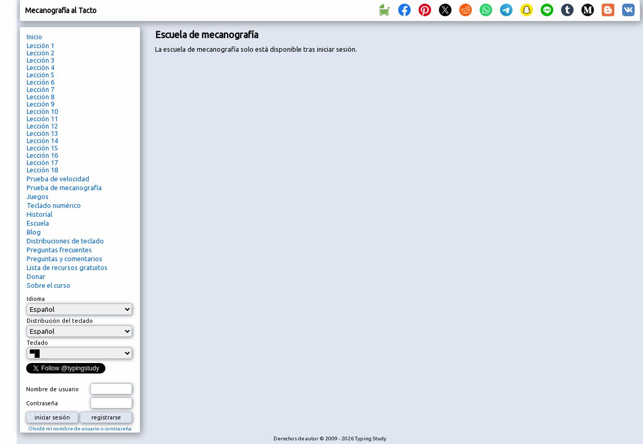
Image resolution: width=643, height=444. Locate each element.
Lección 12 (42, 126)
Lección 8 (40, 96)
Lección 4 (40, 67)
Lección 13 (42, 133)
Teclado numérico (54, 205)
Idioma (36, 299)
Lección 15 (42, 147)
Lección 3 (40, 60)
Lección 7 (40, 89)
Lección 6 (40, 82)
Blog (34, 232)
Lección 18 (42, 169)
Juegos (38, 196)
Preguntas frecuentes (59, 249)
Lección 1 (40, 45)
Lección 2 (40, 52)
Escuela (38, 223)
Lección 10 (42, 111)
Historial (39, 214)
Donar (36, 276)
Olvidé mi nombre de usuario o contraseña (80, 428)
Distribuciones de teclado (65, 240)
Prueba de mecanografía (64, 187)
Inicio (34, 36)
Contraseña (42, 403)
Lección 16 (42, 155)
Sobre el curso (48, 285)
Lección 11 (42, 118)
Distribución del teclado (60, 321)
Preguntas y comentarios (64, 258)
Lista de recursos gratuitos (67, 267)
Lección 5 (40, 74)
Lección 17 (42, 162)
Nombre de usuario (52, 389)
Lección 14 (42, 140)
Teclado (37, 343)
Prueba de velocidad (58, 178)
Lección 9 (40, 104)
